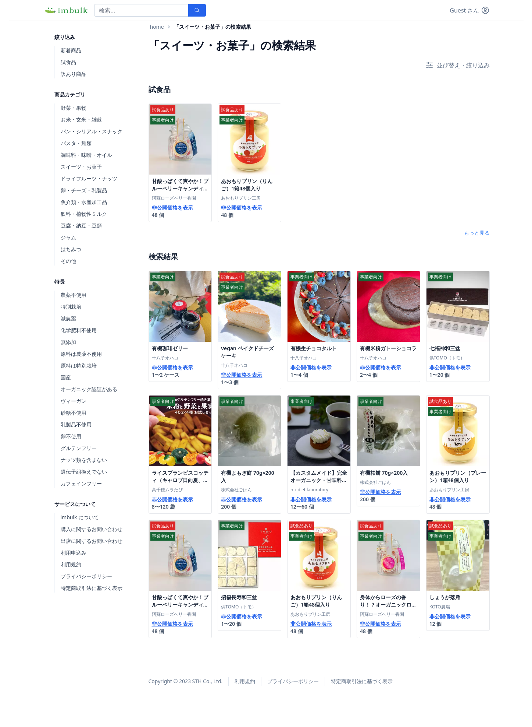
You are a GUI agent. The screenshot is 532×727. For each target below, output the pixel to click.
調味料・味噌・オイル (86, 154)
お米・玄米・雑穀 (81, 119)
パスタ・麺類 (76, 143)
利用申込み (73, 552)
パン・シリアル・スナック (91, 131)
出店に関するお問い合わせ (91, 540)
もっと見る (477, 232)
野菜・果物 (73, 107)
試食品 (68, 62)
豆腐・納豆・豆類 (81, 225)
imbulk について (80, 517)
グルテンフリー (79, 448)
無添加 (68, 341)
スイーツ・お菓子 (81, 166)
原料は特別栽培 (79, 365)
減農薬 (68, 318)
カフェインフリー (81, 483)
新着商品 (71, 50)
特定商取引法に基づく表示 (91, 587)
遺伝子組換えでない (84, 471)
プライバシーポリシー (86, 576)
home (157, 26)
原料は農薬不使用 (81, 353)
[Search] (141, 10)
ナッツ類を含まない (84, 459)
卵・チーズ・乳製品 (84, 190)
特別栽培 (71, 306)
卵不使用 (71, 436)
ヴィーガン (73, 400)
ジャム (68, 237)
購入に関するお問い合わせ (91, 529)
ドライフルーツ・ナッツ (89, 178)
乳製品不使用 (76, 424)
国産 (66, 377)
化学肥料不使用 (79, 330)
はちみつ (71, 249)
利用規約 (71, 564)
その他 (68, 260)
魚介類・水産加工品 (84, 202)
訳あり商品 (73, 73)
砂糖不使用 (73, 412)
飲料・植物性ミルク (84, 213)
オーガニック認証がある (89, 389)
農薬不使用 (73, 294)
